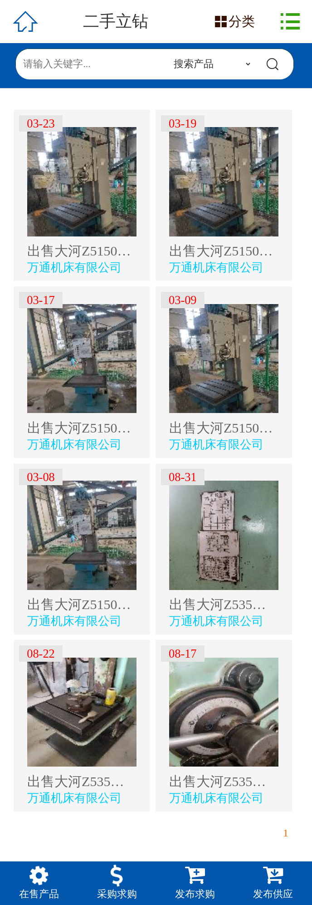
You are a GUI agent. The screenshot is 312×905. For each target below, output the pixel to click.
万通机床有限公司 (74, 267)
